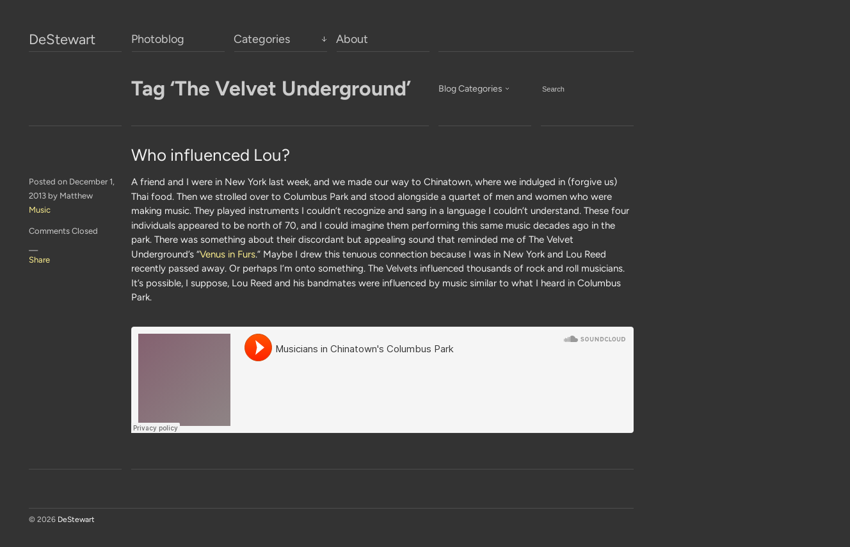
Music (40, 210)
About (352, 39)
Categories (262, 39)
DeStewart (62, 40)
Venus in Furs (227, 254)
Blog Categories (470, 88)
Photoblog (157, 39)
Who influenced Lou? (210, 155)
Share (39, 260)
